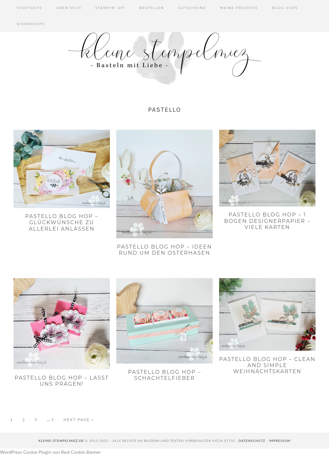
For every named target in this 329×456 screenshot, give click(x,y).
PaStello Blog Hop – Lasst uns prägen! (61, 381)
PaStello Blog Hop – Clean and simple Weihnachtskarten (267, 365)
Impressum (279, 441)
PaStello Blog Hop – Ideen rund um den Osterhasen (164, 250)
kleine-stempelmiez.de (61, 441)
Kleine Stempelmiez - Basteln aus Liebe (164, 54)
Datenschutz (252, 441)
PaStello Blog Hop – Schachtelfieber (164, 375)
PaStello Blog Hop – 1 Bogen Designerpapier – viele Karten (267, 221)
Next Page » (79, 420)
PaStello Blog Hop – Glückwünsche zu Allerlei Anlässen (61, 222)
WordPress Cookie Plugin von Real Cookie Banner (50, 452)
